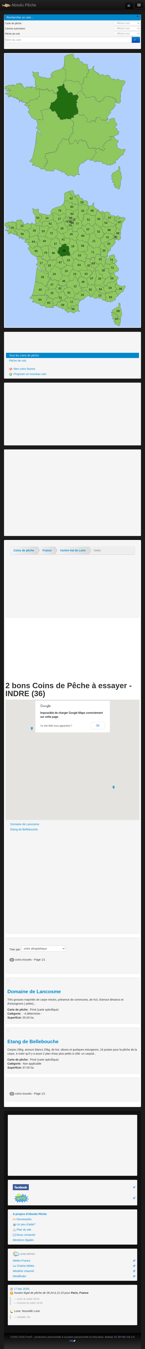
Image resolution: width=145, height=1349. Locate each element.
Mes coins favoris (22, 369)
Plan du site (22, 1229)
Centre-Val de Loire (73, 550)
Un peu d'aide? (24, 1224)
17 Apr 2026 (19, 1288)
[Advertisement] (27, 343)
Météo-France (21, 1260)
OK (98, 725)
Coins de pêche (23, 550)
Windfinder (19, 1276)
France (47, 550)
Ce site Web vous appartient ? (56, 725)
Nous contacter (24, 1235)
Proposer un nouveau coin (27, 374)
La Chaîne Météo (23, 1265)
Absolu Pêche (19, 5)
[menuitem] (72, 355)
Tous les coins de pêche (24, 355)
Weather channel (23, 1271)
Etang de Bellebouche (24, 829)
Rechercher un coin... (72, 17)
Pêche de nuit (17, 360)
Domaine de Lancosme (24, 824)
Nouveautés (22, 1219)
